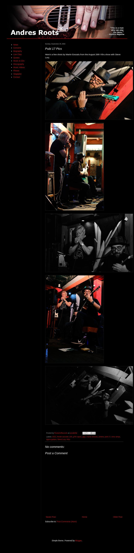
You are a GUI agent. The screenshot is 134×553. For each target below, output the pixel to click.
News (15, 45)
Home (84, 517)
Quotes (16, 58)
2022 (54, 437)
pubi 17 (107, 437)
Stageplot (17, 74)
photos (101, 437)
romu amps (115, 437)
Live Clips (17, 54)
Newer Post (51, 517)
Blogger (78, 540)
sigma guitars (51, 439)
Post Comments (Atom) (67, 521)
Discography (18, 64)
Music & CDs (18, 61)
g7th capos (77, 437)
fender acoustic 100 (64, 437)
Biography (17, 51)
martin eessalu (92, 437)
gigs (84, 437)
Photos (16, 71)
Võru (68, 439)
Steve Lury (61, 439)
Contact (16, 77)
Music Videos (19, 67)
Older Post (117, 517)
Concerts (17, 48)
